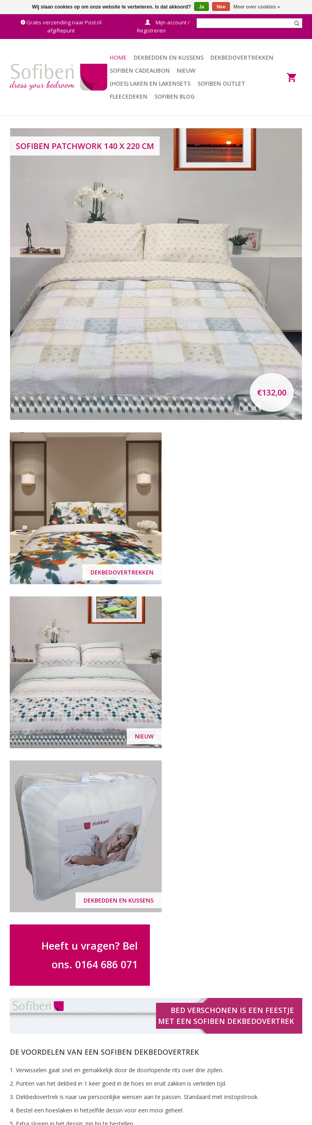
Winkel (247, 1066)
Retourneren (178, 1086)
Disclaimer (252, 1045)
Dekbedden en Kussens (169, 57)
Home (118, 57)
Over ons (250, 1035)
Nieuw (186, 70)
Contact (172, 1035)
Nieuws (248, 1076)
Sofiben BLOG (174, 96)
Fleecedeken (128, 96)
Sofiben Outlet (221, 83)
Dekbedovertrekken (241, 57)
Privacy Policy (256, 1056)
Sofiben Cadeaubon (140, 70)
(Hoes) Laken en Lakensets (150, 83)
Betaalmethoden (184, 1076)
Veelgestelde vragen (188, 1045)
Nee (221, 7)
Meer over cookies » (257, 7)
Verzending (176, 1066)
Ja (201, 7)
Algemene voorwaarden (193, 1056)
